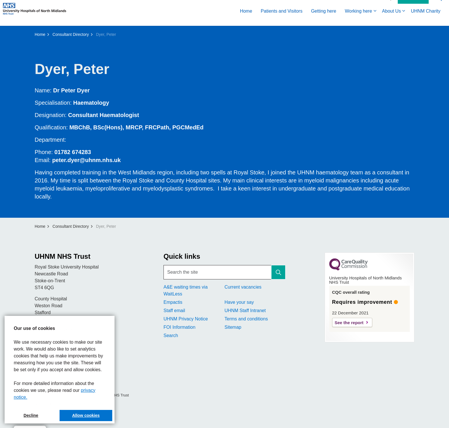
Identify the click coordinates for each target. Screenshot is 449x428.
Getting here (323, 19)
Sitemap (232, 327)
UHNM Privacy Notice (186, 318)
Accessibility (381, 6)
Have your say (239, 302)
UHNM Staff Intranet (245, 310)
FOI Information (179, 327)
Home (246, 19)
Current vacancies (242, 287)
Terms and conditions (246, 318)
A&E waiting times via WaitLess (186, 290)
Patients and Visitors (282, 19)
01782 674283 (72, 152)
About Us (391, 19)
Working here (358, 19)
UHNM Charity (425, 19)
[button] (278, 272)
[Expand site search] (439, 6)
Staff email (174, 310)
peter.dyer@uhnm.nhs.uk (86, 160)
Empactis (173, 302)
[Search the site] (224, 272)
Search (171, 335)
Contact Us (413, 6)
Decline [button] (30, 415)
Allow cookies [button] (86, 415)
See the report (349, 322)
